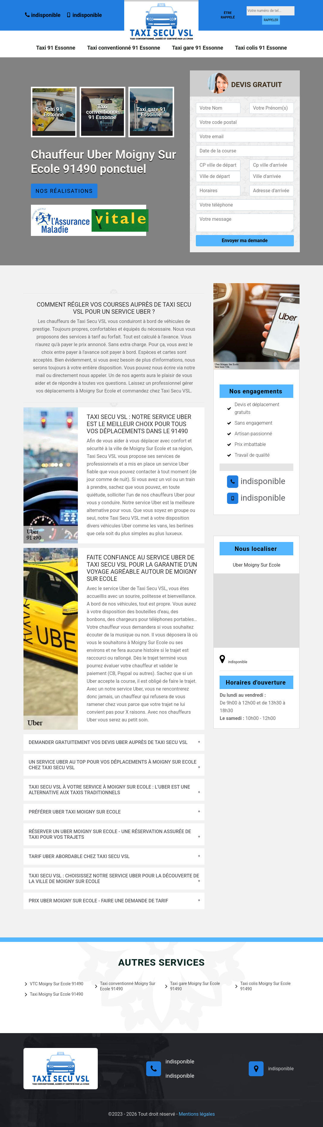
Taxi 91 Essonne (55, 48)
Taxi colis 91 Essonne (261, 48)
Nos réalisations (64, 191)
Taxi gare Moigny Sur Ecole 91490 (192, 986)
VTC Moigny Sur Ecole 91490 (54, 984)
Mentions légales (197, 1114)
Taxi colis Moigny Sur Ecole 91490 (263, 986)
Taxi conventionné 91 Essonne (123, 48)
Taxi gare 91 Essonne (197, 48)
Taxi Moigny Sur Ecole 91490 (54, 994)
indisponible (42, 15)
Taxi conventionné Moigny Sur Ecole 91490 (125, 986)
